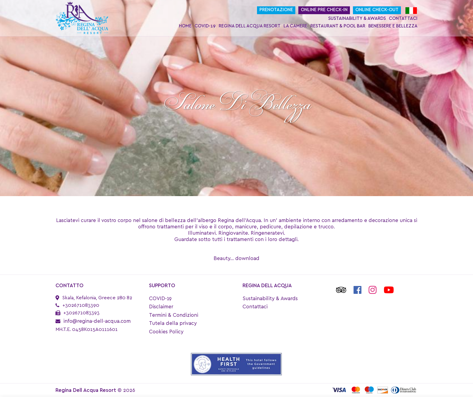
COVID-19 (205, 26)
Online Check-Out (376, 10)
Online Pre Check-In (324, 10)
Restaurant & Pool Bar (337, 26)
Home (185, 26)
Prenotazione (276, 10)
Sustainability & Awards (357, 18)
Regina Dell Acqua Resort (250, 26)
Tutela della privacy (173, 323)
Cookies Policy (166, 331)
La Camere (295, 26)
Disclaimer (161, 306)
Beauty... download (236, 258)
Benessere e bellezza (392, 26)
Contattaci (403, 18)
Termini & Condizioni (173, 315)
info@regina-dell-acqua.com (97, 321)
